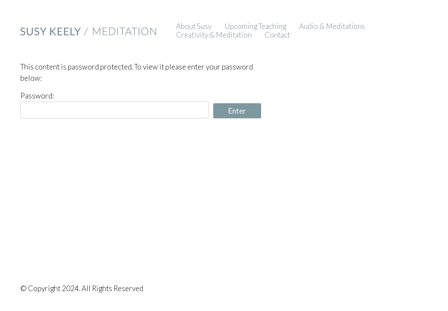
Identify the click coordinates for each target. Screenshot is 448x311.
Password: (114, 104)
